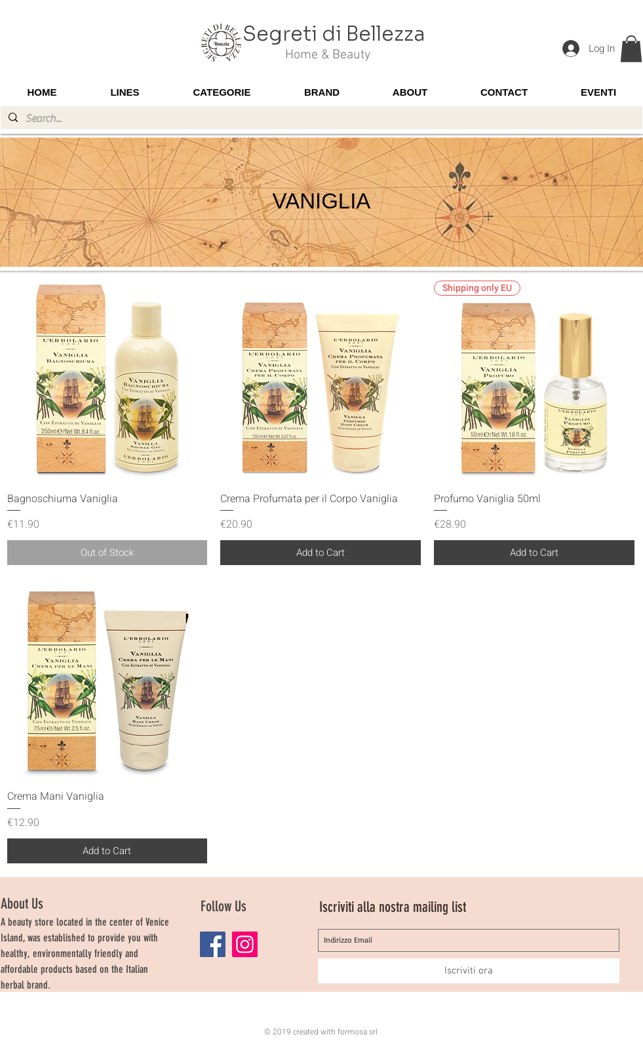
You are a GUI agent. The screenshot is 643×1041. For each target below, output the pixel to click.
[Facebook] (212, 944)
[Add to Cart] (320, 553)
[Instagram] (245, 944)
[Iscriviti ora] (468, 970)
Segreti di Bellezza (334, 34)
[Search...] (320, 118)
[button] (631, 48)
